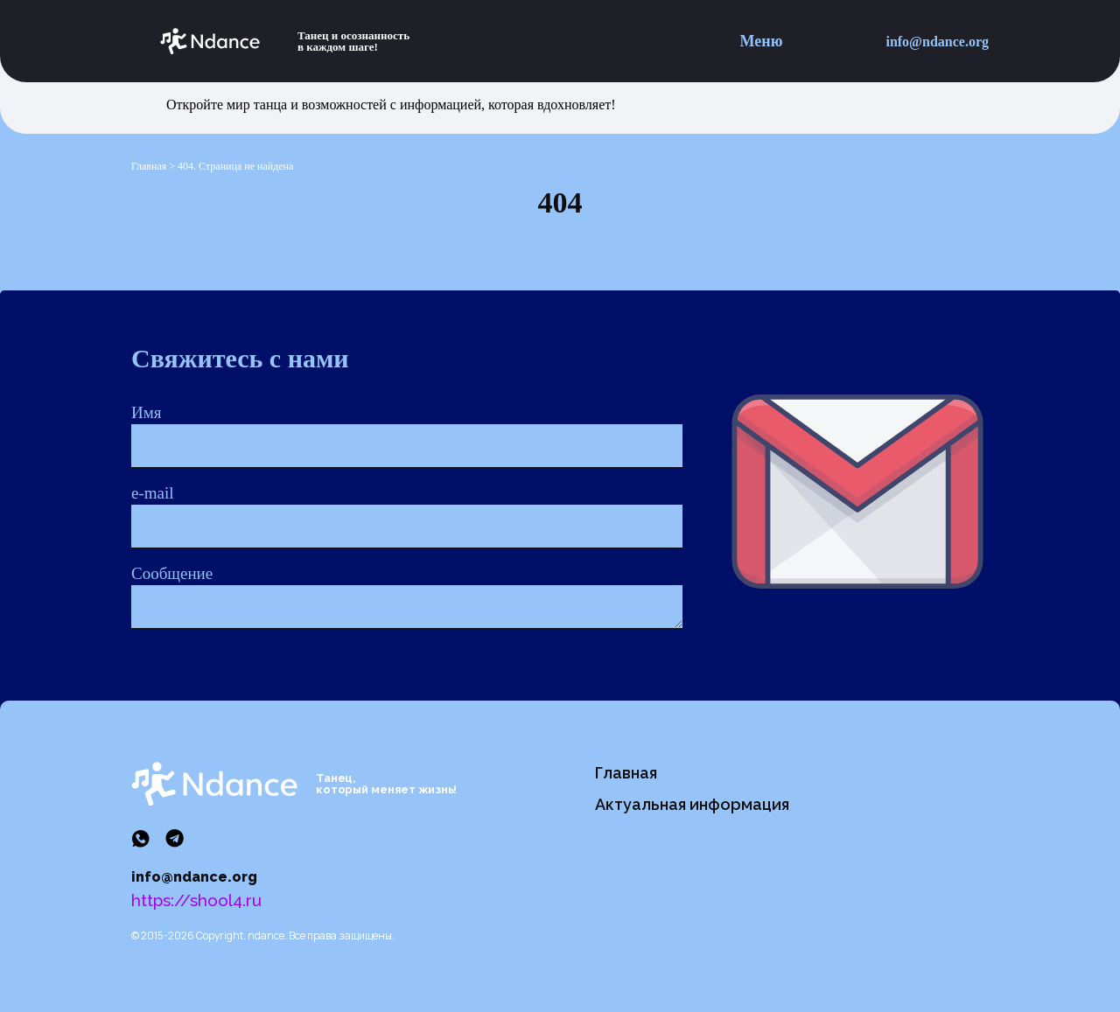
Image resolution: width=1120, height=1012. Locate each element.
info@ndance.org (937, 41)
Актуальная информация (692, 804)
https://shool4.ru (196, 900)
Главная (626, 773)
